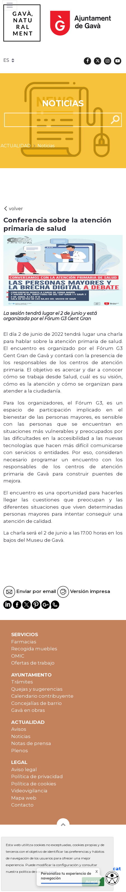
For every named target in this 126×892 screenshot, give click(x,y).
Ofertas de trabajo (32, 663)
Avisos (18, 729)
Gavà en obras (28, 710)
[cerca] (54, 119)
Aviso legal (24, 769)
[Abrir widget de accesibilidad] (112, 878)
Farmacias (23, 642)
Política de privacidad (37, 776)
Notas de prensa (31, 743)
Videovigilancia (29, 790)
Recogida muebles (34, 648)
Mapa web (23, 798)
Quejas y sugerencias (37, 689)
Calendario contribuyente (42, 696)
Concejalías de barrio (36, 703)
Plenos (19, 750)
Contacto (22, 805)
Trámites (22, 682)
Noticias (20, 736)
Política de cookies (33, 783)
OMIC (17, 656)
